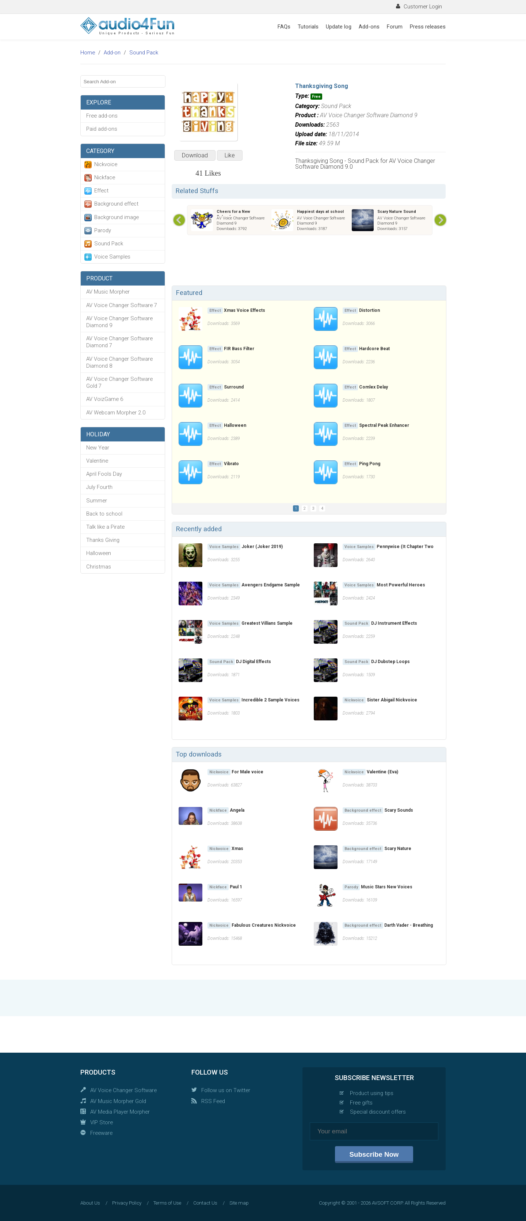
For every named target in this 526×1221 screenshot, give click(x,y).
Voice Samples (112, 256)
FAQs (284, 26)
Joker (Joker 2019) (262, 546)
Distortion (369, 310)
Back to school (104, 513)
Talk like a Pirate (105, 527)
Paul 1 (236, 886)
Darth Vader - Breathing (408, 925)
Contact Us (205, 1203)
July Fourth (99, 487)
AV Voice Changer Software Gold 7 (119, 382)
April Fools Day (104, 474)
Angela (237, 810)
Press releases (428, 26)
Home (87, 52)
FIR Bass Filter (239, 348)
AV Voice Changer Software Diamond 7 (119, 342)
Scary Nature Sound (396, 211)
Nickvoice (105, 164)
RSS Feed (213, 1101)
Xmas (237, 848)
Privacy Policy (126, 1203)
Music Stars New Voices (386, 886)
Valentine (97, 461)
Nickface (104, 177)
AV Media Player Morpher (120, 1112)
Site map (239, 1203)
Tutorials (308, 26)
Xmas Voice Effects (244, 310)
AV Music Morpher (108, 291)
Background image (116, 217)
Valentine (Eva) (382, 771)
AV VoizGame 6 (104, 399)
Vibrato (231, 463)
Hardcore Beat (374, 348)
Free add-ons (102, 115)
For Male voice (247, 771)
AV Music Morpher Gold (118, 1101)
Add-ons (369, 26)
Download (195, 155)
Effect (101, 190)
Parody (102, 230)
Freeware (101, 1133)
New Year (97, 447)
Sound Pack (143, 52)
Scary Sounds (398, 810)
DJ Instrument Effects (394, 623)
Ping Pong (369, 463)
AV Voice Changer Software (123, 1090)
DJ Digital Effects (253, 661)
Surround (234, 387)
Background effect (116, 203)
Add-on (112, 52)
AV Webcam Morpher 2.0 (115, 412)
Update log (338, 26)
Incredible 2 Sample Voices (270, 700)
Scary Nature (397, 848)
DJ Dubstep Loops (390, 661)
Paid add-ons (101, 129)
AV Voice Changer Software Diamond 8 (119, 362)
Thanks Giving (102, 540)
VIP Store (101, 1122)
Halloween (98, 553)
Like (230, 155)
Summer (96, 500)
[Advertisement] (309, 261)
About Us (90, 1203)
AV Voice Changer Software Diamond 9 (119, 322)
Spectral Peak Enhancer (384, 425)
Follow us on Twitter (225, 1090)
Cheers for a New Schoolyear (233, 214)
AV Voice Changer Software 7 (121, 305)
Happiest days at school (320, 211)
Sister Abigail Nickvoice (392, 700)
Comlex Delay (373, 387)
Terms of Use (167, 1203)
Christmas (98, 566)
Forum (395, 26)
